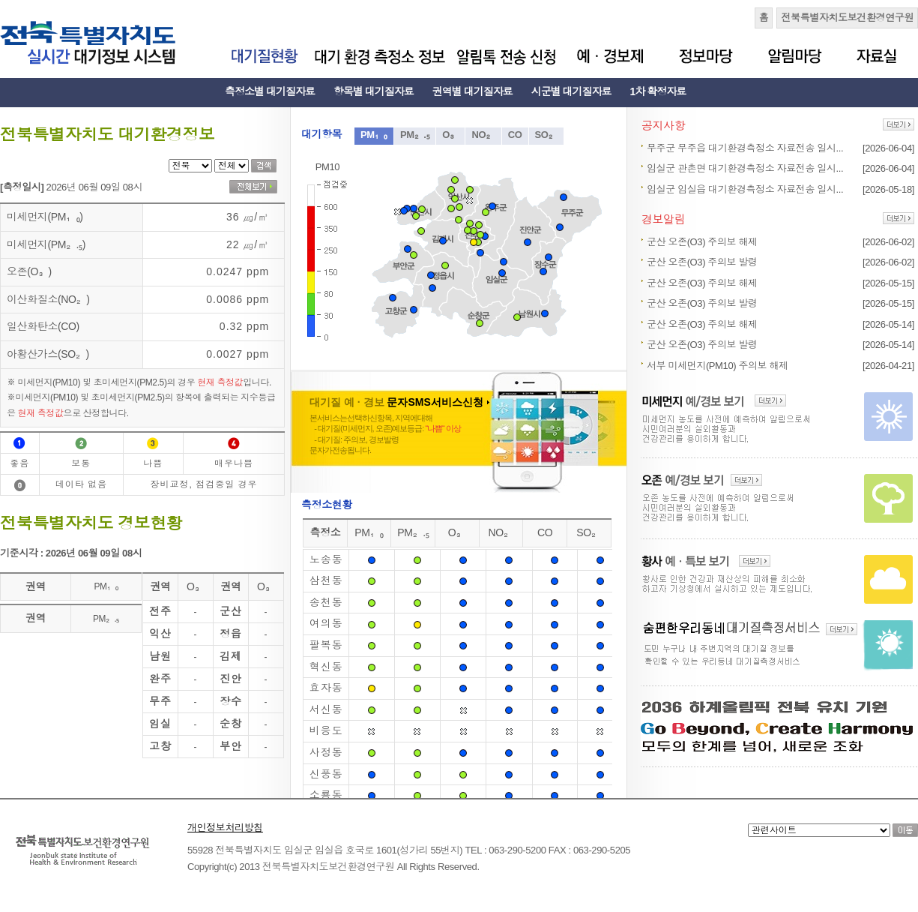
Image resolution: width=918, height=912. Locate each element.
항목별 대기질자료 (373, 92)
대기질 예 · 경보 (399, 402)
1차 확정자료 (658, 92)
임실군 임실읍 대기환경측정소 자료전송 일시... (745, 189)
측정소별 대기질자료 (270, 92)
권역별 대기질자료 (472, 92)
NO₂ (483, 134)
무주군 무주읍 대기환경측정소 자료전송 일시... (745, 148)
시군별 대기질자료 (571, 92)
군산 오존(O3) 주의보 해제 (702, 242)
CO (515, 134)
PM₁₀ (373, 134)
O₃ (450, 134)
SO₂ (546, 134)
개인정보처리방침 (225, 827)
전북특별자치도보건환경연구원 (847, 17)
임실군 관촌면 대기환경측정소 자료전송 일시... (745, 168)
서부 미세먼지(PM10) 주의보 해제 (717, 365)
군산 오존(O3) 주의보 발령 (702, 262)
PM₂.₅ (414, 134)
